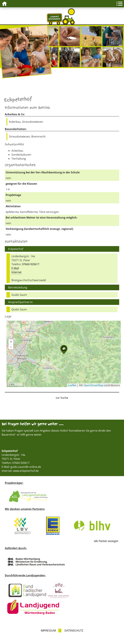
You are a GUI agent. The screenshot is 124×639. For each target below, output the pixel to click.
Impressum (48, 630)
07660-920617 (30, 264)
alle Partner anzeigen (106, 541)
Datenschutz (73, 630)
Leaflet (72, 385)
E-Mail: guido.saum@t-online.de (21, 467)
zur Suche (62, 398)
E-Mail (15, 268)
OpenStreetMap (93, 385)
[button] (63, 349)
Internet (16, 272)
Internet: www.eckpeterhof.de (20, 471)
